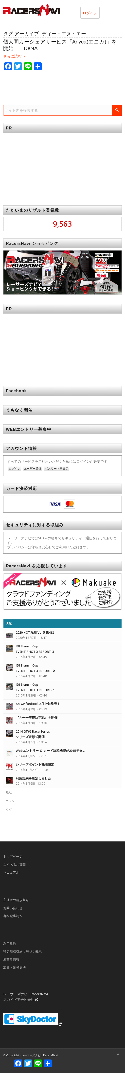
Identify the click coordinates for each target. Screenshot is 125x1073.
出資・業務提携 (14, 967)
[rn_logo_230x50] (50, 10)
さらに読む (15, 56)
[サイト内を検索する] (62, 110)
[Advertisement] (62, 165)
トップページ (12, 856)
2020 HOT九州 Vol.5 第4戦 (35, 632)
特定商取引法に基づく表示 (22, 951)
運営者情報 (11, 959)
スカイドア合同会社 (18, 999)
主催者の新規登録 (16, 900)
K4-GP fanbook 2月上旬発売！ (38, 703)
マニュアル (11, 872)
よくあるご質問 (14, 864)
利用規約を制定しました (33, 778)
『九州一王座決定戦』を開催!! (37, 717)
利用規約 (9, 943)
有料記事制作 (12, 916)
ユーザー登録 (32, 468)
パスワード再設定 (57, 468)
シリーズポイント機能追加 (35, 764)
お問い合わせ (12, 908)
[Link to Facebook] (118, 1055)
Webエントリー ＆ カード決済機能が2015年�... (50, 750)
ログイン (90, 12)
